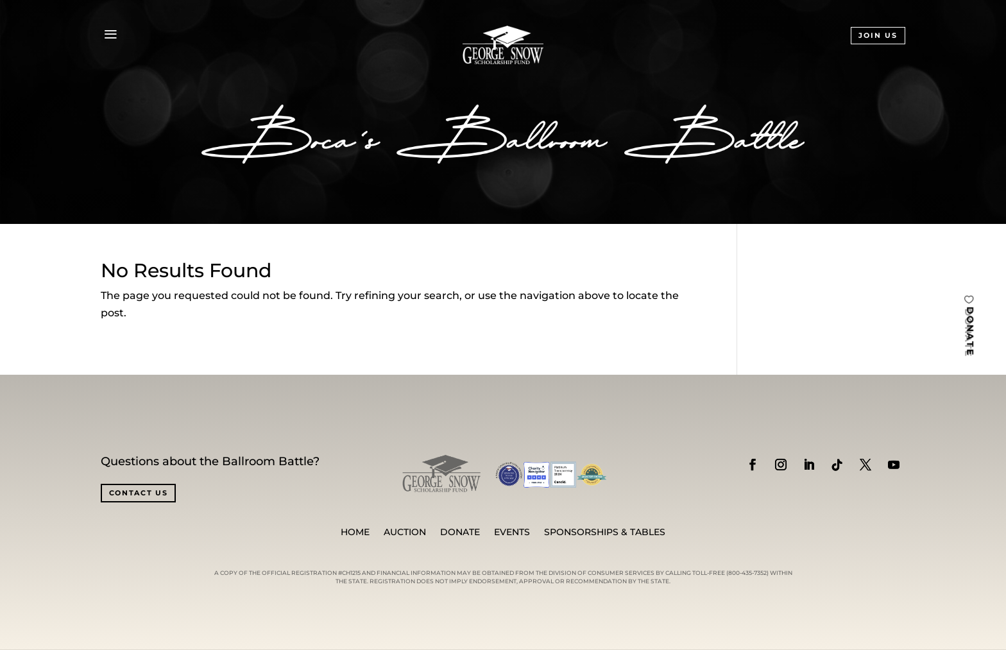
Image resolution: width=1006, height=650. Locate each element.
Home (355, 532)
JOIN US (878, 35)
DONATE (970, 330)
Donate (460, 532)
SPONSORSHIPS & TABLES (604, 532)
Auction (405, 532)
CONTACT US (138, 492)
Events (512, 532)
